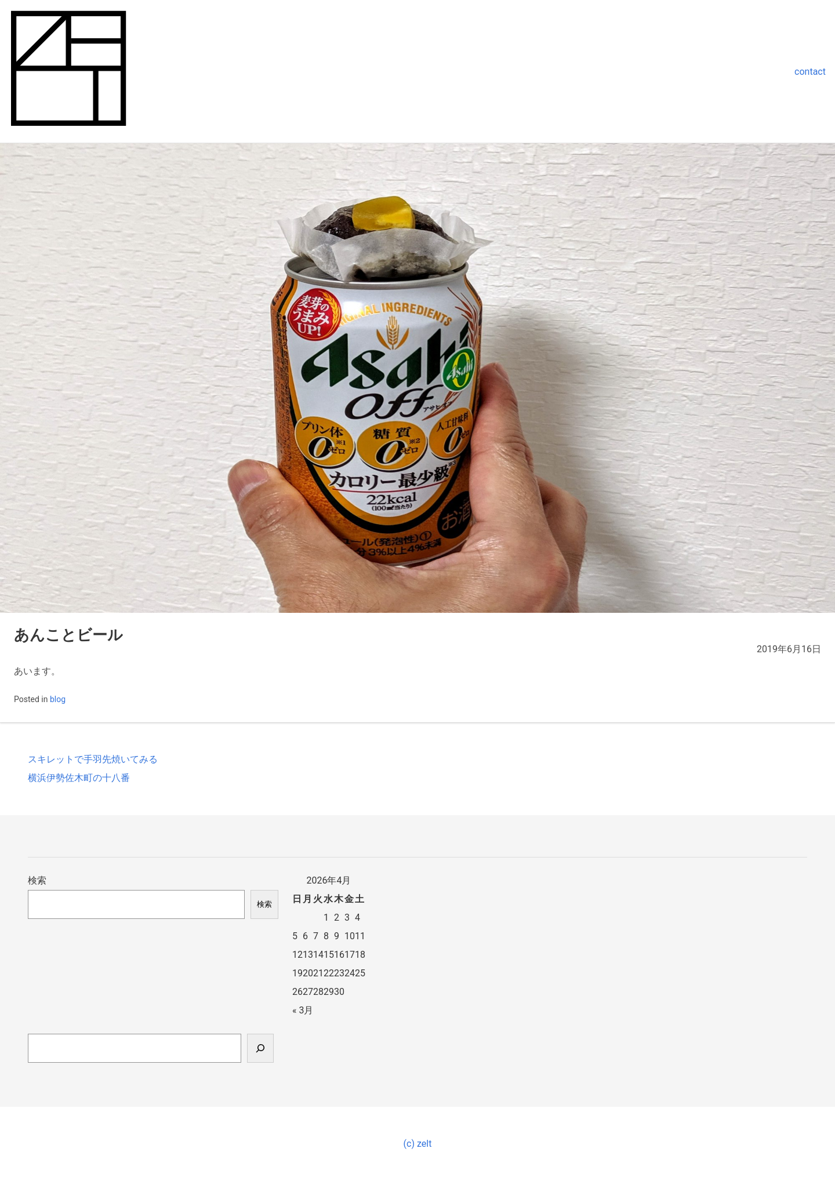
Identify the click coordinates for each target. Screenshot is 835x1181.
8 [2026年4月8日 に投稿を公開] (326, 936)
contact (810, 71)
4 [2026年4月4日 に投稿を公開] (357, 917)
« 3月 (302, 1010)
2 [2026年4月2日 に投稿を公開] (336, 917)
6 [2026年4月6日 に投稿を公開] (305, 936)
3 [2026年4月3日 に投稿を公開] (347, 917)
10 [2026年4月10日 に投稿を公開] (349, 936)
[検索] (260, 1048)
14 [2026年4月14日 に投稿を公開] (318, 954)
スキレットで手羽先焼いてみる (93, 759)
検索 (37, 880)
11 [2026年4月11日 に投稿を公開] (360, 936)
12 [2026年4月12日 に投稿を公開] (297, 954)
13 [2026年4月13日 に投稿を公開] (308, 954)
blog (58, 699)
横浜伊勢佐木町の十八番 (79, 777)
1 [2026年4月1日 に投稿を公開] (326, 917)
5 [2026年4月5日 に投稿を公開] (294, 936)
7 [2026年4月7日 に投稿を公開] (315, 936)
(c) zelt (418, 1143)
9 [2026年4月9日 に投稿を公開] (336, 936)
